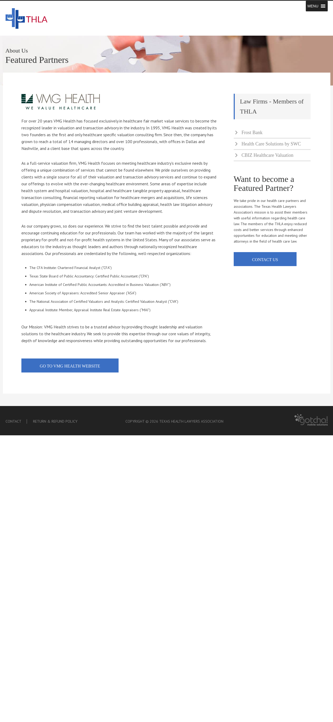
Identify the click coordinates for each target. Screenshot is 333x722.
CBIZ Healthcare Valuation (268, 155)
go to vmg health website (70, 366)
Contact (13, 421)
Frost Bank (252, 132)
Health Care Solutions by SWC (271, 144)
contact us (265, 259)
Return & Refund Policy (55, 421)
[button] (312, 6)
